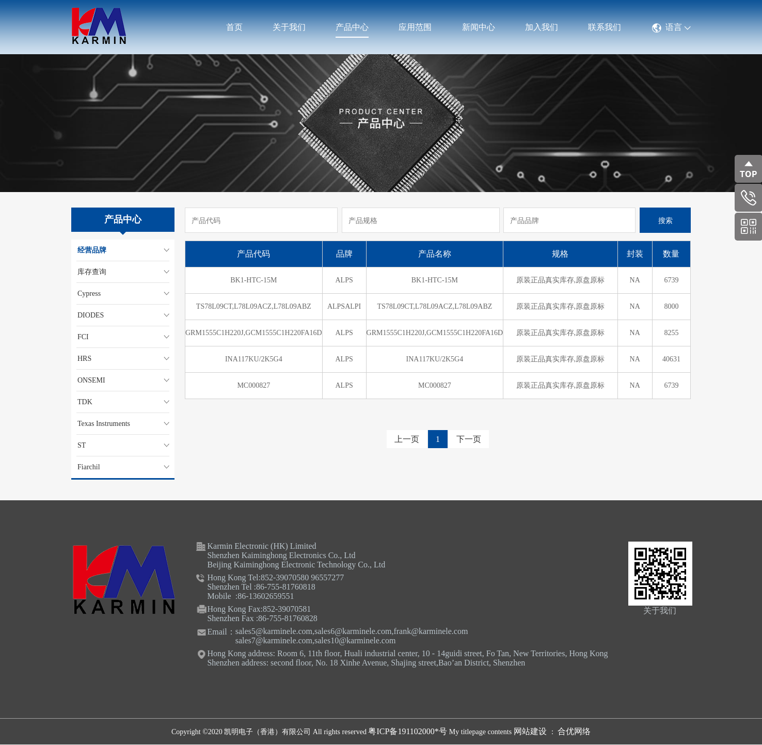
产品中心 (352, 27)
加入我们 (541, 27)
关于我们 (289, 27)
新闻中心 (478, 27)
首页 (234, 27)
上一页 (406, 439)
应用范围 (415, 27)
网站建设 (531, 731)
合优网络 (574, 731)
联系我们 (604, 27)
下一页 (468, 439)
